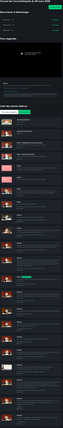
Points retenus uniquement (9, 112)
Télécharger (55, 20)
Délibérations (6, 30)
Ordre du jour (6, 20)
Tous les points (25, 112)
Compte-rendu (7, 25)
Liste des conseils (55, 7)
